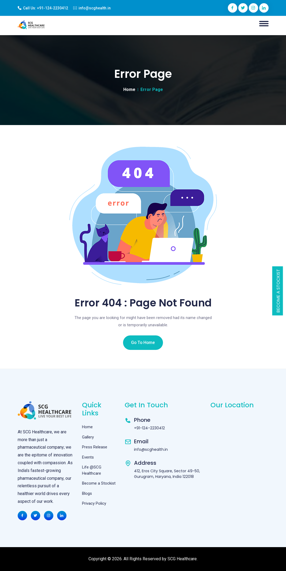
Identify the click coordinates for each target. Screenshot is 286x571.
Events (88, 457)
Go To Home (143, 342)
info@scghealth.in (95, 8)
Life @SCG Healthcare (91, 470)
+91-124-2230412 (52, 8)
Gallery (88, 437)
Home (129, 89)
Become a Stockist (278, 291)
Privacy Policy (94, 503)
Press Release (94, 447)
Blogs (87, 493)
